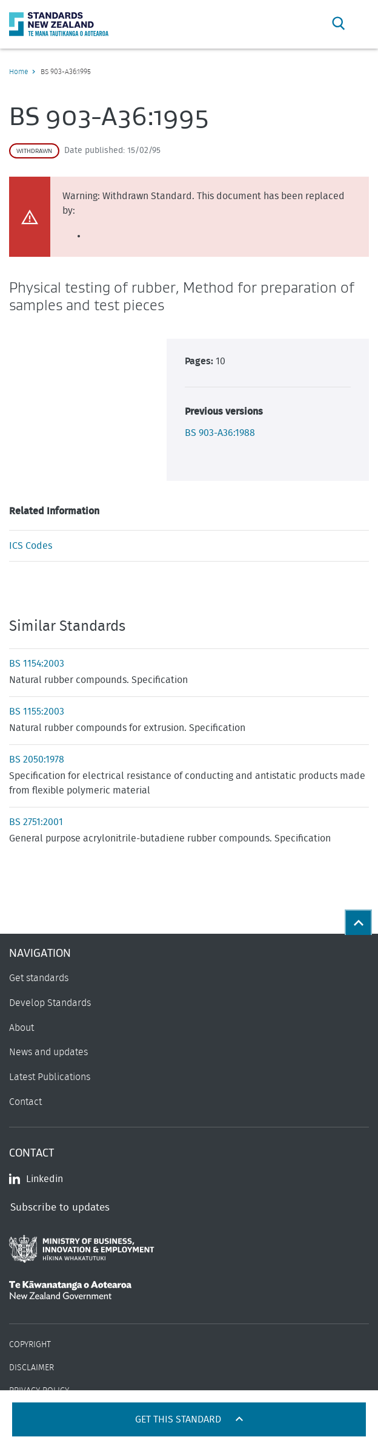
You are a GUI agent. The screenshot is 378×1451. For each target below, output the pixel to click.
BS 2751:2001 (36, 822)
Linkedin (36, 1179)
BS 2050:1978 (36, 759)
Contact (25, 1102)
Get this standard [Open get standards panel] (179, 1419)
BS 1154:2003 (36, 663)
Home (18, 71)
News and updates (48, 1052)
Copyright (30, 1345)
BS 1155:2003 (36, 711)
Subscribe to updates (60, 1207)
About (21, 1028)
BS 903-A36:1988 (220, 433)
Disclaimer (31, 1368)
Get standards (38, 978)
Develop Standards (50, 1003)
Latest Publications (49, 1077)
